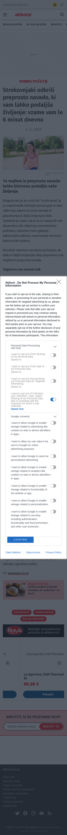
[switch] (53, 355)
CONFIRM (20, 539)
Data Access (33, 552)
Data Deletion (13, 552)
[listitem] (33, 346)
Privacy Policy (53, 552)
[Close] (60, 283)
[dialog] (33, 417)
